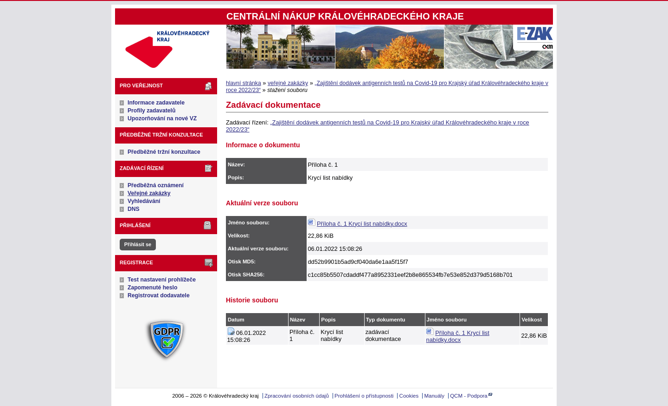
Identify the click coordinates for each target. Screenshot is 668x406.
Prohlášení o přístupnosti (363, 396)
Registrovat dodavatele (159, 295)
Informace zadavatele (156, 102)
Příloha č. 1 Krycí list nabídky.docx (362, 223)
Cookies (409, 396)
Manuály (434, 396)
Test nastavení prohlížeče (162, 279)
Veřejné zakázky (149, 193)
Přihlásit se (137, 244)
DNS (134, 209)
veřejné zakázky (288, 83)
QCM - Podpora (469, 396)
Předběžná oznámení (156, 185)
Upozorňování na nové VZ (162, 118)
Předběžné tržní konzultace (164, 152)
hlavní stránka (243, 83)
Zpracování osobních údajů (296, 396)
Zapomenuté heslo (152, 287)
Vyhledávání (144, 201)
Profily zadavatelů (151, 110)
